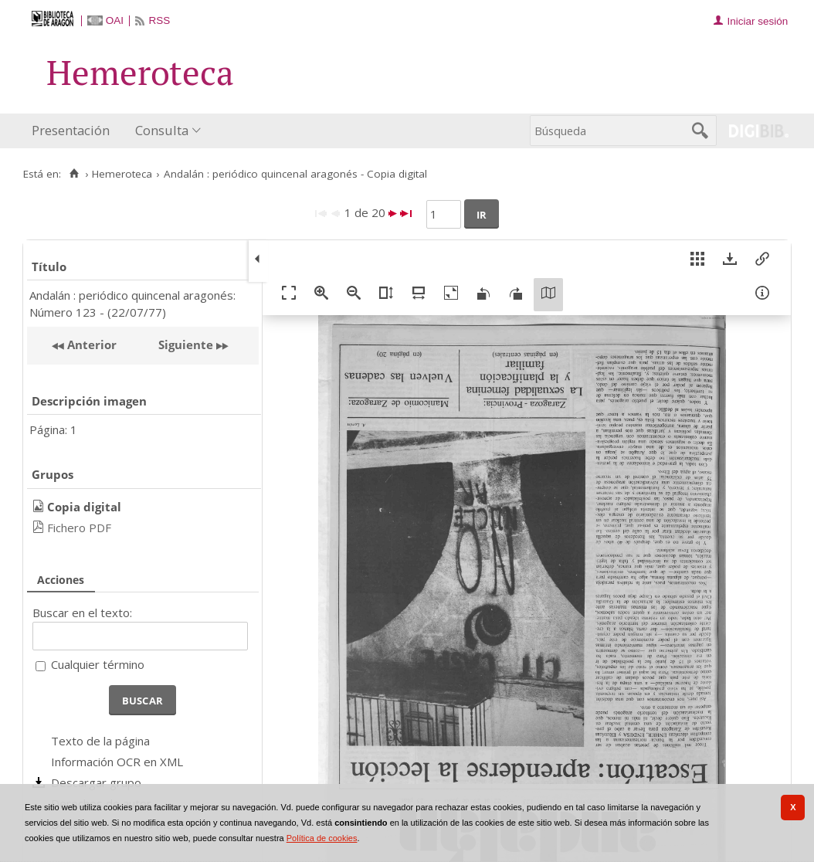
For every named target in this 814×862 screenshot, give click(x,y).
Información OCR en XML (117, 761)
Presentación (71, 130)
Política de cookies (322, 838)
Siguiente (185, 344)
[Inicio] (73, 173)
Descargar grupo (96, 782)
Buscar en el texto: (82, 612)
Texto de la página (100, 740)
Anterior (90, 344)
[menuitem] (74, 131)
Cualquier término (97, 664)
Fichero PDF (79, 527)
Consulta (161, 130)
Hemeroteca (122, 174)
